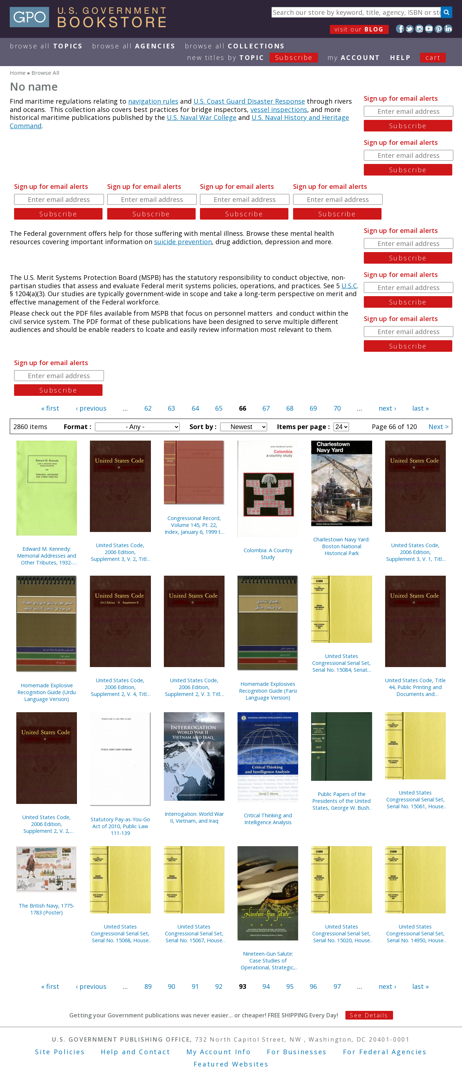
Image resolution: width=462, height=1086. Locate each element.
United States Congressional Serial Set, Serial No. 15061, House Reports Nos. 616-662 (415, 799)
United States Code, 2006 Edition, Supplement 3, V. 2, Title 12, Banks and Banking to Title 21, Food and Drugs (120, 552)
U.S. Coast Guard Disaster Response (249, 101)
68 (289, 408)
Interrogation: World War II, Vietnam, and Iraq (194, 817)
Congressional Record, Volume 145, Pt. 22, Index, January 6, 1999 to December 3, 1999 (194, 525)
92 (218, 986)
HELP (400, 57)
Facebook (400, 29)
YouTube (429, 29)
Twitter (410, 29)
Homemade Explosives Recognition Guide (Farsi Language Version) (268, 690)
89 (148, 986)
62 (148, 408)
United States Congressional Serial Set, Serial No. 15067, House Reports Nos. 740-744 (194, 933)
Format (77, 426)
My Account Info (218, 1051)
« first (50, 408)
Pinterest (439, 29)
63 (171, 408)
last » (420, 408)
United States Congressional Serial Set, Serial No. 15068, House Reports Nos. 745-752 (120, 933)
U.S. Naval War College (201, 117)
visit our (359, 29)
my (353, 57)
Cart (433, 57)
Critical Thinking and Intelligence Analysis (268, 819)
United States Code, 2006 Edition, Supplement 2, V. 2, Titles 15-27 (46, 824)
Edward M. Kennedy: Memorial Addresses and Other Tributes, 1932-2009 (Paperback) (46, 555)
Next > (438, 426)
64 (195, 408)
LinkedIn (448, 29)
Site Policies (60, 1051)
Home (18, 72)
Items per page (302, 426)
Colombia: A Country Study (268, 554)
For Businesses (297, 1051)
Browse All (46, 46)
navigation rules (153, 101)
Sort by (202, 426)
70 (337, 408)
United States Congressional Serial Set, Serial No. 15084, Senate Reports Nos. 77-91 (341, 663)
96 (313, 986)
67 (266, 408)
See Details (369, 1015)
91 (195, 986)
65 (218, 408)
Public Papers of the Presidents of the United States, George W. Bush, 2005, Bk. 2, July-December (341, 801)
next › (387, 408)
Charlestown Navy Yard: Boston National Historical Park (341, 546)
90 (171, 986)
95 (289, 986)
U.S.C (349, 285)
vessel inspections (278, 109)
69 (313, 408)
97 (337, 986)
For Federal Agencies (385, 1051)
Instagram (419, 29)
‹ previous (91, 408)
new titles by (257, 57)
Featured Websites (231, 1064)
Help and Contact (135, 1051)
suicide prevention (183, 241)
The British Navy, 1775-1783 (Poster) (46, 909)
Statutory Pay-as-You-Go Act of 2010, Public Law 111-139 (120, 826)
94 (266, 986)
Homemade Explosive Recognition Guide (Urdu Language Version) (46, 692)
